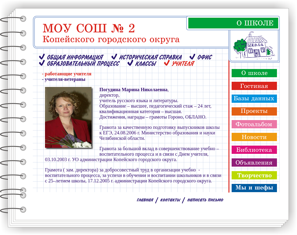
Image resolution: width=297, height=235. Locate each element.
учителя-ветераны (65, 79)
